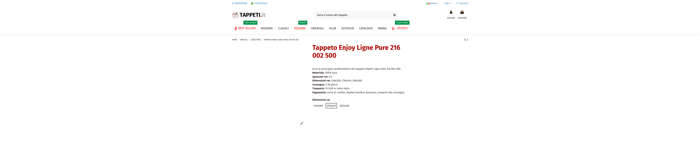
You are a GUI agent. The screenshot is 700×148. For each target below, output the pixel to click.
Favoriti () (462, 3)
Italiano (433, 3)
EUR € (448, 3)
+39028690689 (240, 3)
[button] (365, 28)
